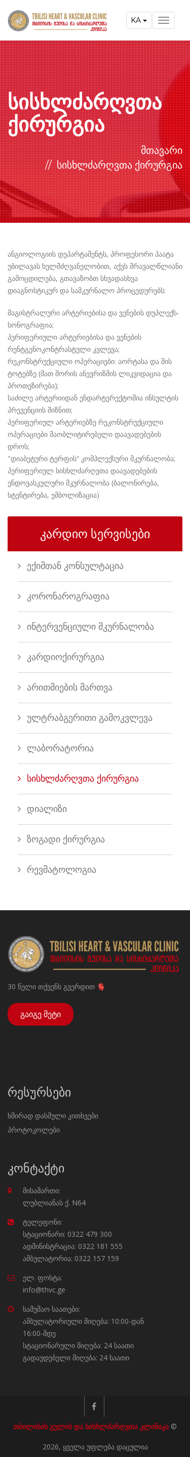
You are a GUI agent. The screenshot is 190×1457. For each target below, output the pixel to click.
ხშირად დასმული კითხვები (53, 1115)
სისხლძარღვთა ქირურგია (78, 778)
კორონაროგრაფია (63, 596)
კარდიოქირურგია (61, 657)
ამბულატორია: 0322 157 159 (71, 1258)
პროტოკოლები (34, 1130)
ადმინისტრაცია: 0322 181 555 (73, 1246)
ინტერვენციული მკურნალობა (86, 626)
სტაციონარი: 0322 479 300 (67, 1234)
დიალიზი (42, 809)
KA (139, 20)
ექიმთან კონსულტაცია (71, 566)
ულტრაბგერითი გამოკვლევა (85, 717)
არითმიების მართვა (65, 687)
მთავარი (161, 150)
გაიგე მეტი (40, 1014)
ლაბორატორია (56, 748)
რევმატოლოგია (57, 869)
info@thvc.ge (44, 1289)
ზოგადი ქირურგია (61, 839)
